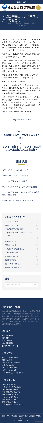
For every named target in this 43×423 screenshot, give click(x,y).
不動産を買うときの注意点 (12, 387)
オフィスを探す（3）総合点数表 (14, 181)
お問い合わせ (7, 341)
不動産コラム (17, 23)
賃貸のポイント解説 (30, 23)
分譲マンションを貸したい (12, 370)
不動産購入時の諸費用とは (12, 389)
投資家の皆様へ (8, 360)
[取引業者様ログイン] (10, 346)
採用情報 (5, 338)
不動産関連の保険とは (10, 402)
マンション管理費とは (10, 397)
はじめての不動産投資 (10, 357)
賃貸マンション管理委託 (11, 362)
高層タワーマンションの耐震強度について (18, 176)
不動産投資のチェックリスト (12, 405)
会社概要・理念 (8, 335)
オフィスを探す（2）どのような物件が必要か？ (20, 187)
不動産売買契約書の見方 (11, 392)
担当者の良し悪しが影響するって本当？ (17, 200)
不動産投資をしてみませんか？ (13, 373)
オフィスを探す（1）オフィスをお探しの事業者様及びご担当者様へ (20, 193)
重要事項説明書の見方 (10, 394)
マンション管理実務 (9, 368)
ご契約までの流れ (8, 365)
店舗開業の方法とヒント (11, 400)
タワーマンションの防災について (15, 170)
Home (9, 23)
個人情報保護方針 (8, 343)
